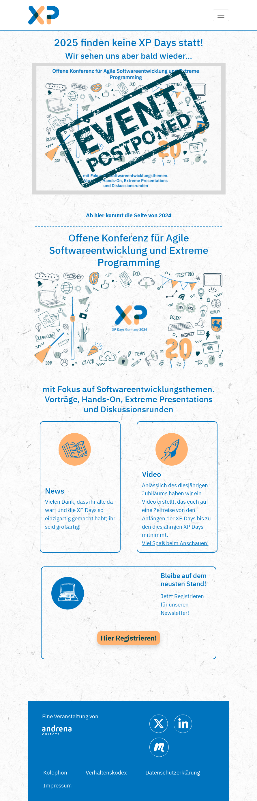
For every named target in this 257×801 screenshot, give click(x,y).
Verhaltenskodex (106, 772)
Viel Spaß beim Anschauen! (175, 543)
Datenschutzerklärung (172, 772)
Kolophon (55, 772)
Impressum (57, 785)
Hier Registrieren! (129, 638)
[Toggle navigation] (221, 15)
